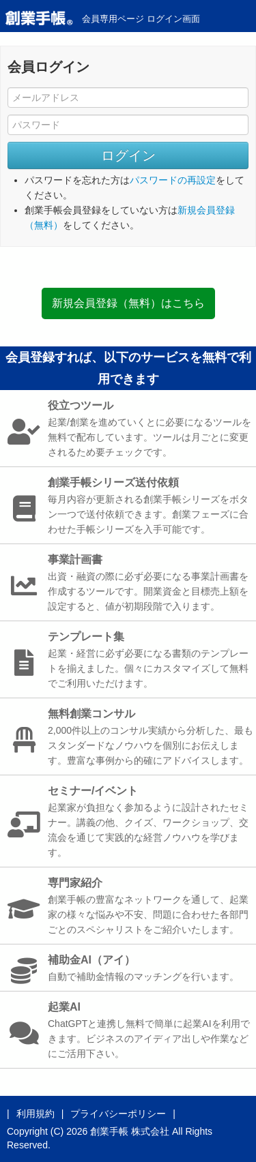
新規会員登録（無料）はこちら (128, 303)
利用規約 (35, 1113)
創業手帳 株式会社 (129, 1131)
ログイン (128, 155)
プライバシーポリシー (118, 1113)
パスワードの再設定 (173, 180)
